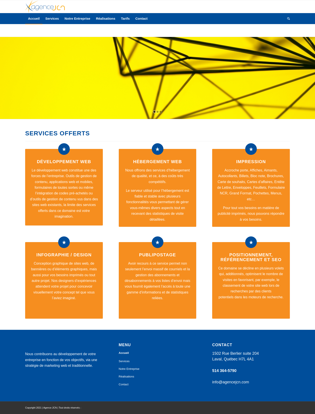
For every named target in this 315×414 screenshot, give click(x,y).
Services (124, 361)
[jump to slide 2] (157, 111)
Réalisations (126, 376)
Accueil (124, 353)
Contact (124, 384)
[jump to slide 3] (160, 111)
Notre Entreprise (129, 368)
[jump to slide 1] (154, 111)
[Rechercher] (287, 18)
